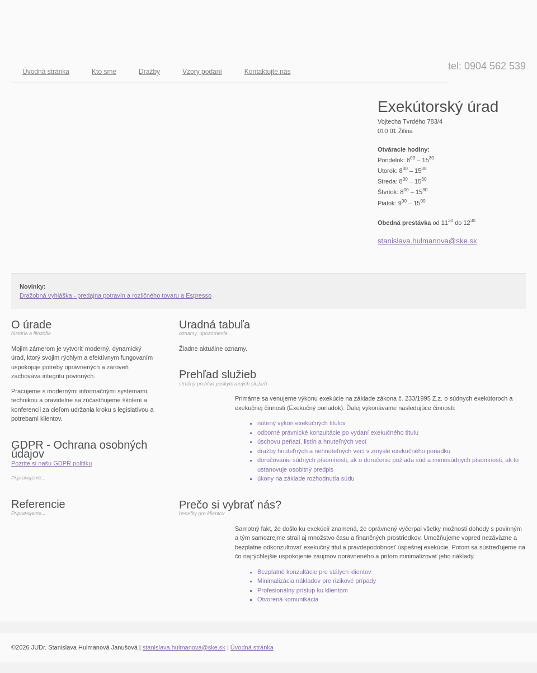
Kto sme (104, 72)
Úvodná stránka (45, 72)
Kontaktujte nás (267, 72)
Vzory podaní (202, 72)
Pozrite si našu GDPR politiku (51, 463)
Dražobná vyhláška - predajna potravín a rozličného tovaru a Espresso (115, 295)
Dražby (149, 72)
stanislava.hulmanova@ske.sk (427, 241)
